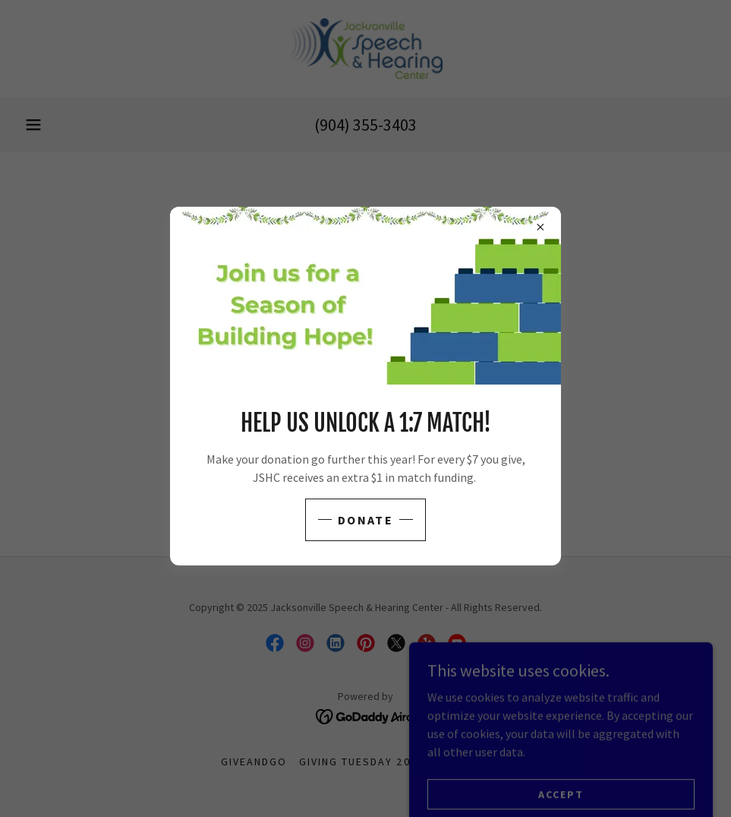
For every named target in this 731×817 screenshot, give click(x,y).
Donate (365, 519)
